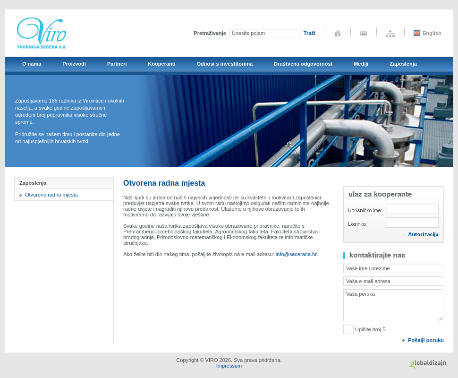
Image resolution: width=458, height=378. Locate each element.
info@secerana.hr (296, 254)
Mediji (361, 64)
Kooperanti (161, 64)
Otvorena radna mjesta (51, 195)
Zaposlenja (403, 64)
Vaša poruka (393, 305)
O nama (31, 64)
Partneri (117, 64)
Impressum (229, 366)
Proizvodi (74, 64)
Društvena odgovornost (303, 64)
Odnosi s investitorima (225, 64)
